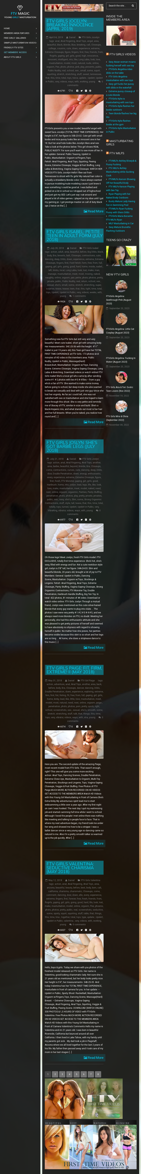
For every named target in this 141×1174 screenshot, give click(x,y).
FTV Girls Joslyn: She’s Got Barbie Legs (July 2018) (72, 446)
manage (52, 274)
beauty (69, 887)
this (53, 78)
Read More (95, 211)
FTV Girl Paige (88, 680)
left (50, 270)
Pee (57, 67)
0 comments (79, 924)
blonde (67, 44)
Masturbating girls (119, 142)
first (82, 52)
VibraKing (52, 510)
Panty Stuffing (95, 492)
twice (75, 78)
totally (52, 506)
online (95, 63)
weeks (93, 292)
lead (79, 484)
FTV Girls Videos (122, 54)
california (53, 891)
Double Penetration (62, 473)
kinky (56, 699)
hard (78, 266)
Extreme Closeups (54, 52)
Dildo (63, 259)
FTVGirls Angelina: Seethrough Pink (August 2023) (118, 300)
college (52, 48)
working (84, 81)
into (71, 59)
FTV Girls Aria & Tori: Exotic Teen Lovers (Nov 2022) (119, 389)
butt (68, 255)
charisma (64, 891)
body (49, 255)
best (83, 887)
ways (70, 81)
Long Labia (84, 59)
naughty (49, 277)
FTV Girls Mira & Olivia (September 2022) (117, 418)
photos (70, 67)
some (90, 70)
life (89, 484)
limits (56, 270)
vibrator (62, 510)
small (83, 70)
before (83, 252)
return (84, 281)
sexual (50, 285)
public (98, 67)
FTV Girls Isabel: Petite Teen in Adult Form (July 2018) (75, 235)
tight (88, 288)
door (49, 473)
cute (68, 48)
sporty (57, 913)
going (66, 266)
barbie (56, 466)
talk (75, 713)
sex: (77, 70)
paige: (99, 702)
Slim (74, 499)
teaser (65, 288)
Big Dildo (92, 252)
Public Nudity (54, 70)
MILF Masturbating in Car (121, 223)
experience (84, 48)
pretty (100, 277)
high (84, 56)
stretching (70, 74)
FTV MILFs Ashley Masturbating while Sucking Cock (120, 172)
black (59, 44)
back (99, 684)
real (64, 70)
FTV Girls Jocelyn (91, 37)
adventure (59, 684)
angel (90, 41)
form (84, 263)
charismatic (76, 891)
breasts (61, 255)
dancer (80, 687)
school (70, 70)
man (97, 270)
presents (89, 67)
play (82, 67)
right (97, 706)
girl (67, 56)
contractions (88, 255)
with (77, 81)
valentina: (69, 920)
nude (88, 63)
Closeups (96, 44)
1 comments (79, 296)
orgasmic (73, 492)
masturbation (56, 63)
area (96, 41)
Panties (83, 492)
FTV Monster (67, 481)
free (87, 52)
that (48, 78)
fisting (63, 695)
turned (65, 506)
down (75, 48)
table (86, 913)
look (93, 59)
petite (78, 277)
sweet (86, 74)
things (86, 713)
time (58, 78)
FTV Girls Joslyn (90, 458)
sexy (61, 499)
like (75, 59)
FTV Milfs (116, 153)
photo (63, 67)
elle (81, 895)
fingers (75, 52)
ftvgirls (53, 56)
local (62, 270)
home (85, 266)
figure (67, 52)
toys (69, 78)
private (50, 281)
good (78, 56)
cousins (61, 48)
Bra (54, 255)
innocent (52, 59)
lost (85, 270)
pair (72, 277)
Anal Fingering (68, 41)
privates (97, 495)
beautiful (51, 44)
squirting (51, 74)
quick (91, 706)
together (65, 917)
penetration (52, 495)
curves (70, 470)
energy (83, 473)
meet (74, 274)
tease (58, 288)
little (72, 699)
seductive (98, 909)
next (48, 492)
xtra (86, 717)
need (98, 488)
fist (57, 695)
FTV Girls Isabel (90, 248)
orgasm (50, 67)
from (100, 52)
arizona (51, 887)
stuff (79, 74)
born (94, 887)
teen (72, 288)
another (96, 462)
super (98, 285)
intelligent (63, 59)
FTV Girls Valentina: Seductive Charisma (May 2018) (70, 867)
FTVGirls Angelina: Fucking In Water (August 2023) (120, 360)
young (92, 81)
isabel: (99, 266)
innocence (92, 56)
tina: (58, 917)
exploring (88, 691)
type (84, 917)
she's (58, 285)
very (57, 81)
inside (92, 266)
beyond (73, 466)
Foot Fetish (75, 263)
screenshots (59, 710)
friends (93, 52)
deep (56, 259)
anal (57, 41)
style (67, 503)
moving (89, 274)
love (98, 59)
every (50, 477)
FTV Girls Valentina (90, 880)
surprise (50, 288)
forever (72, 898)
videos (63, 81)
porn (78, 706)
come (49, 470)
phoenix (99, 906)
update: (83, 78)
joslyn (73, 484)
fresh (57, 481)
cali (99, 887)
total (63, 78)
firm (47, 695)
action (54, 252)
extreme (95, 48)
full (100, 263)
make (91, 270)
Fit (68, 695)
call (88, 44)
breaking (81, 44)
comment (51, 895)
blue (73, 44)
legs (84, 484)
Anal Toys (81, 41)
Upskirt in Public (68, 292)
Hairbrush (52, 484)
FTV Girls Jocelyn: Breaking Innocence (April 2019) (70, 24)
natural (81, 63)
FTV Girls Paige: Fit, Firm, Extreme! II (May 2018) (74, 669)
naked (97, 274)
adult (60, 252)
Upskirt (91, 78)
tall (72, 503)
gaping (61, 56)
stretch (60, 74)
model (67, 63)
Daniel (72, 37)
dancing (49, 259)
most (74, 63)
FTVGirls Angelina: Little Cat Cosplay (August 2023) (120, 331)
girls (72, 56)
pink (77, 67)
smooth (91, 710)
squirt (97, 70)
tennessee (95, 74)
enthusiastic (94, 473)
